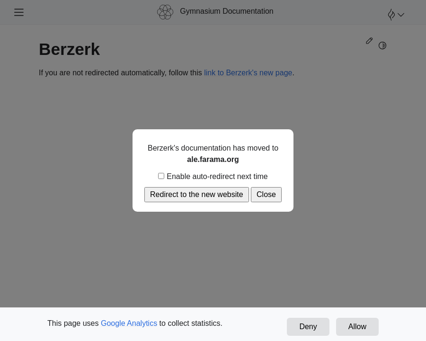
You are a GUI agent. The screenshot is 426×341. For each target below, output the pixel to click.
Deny (308, 327)
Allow (357, 327)
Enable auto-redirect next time (212, 176)
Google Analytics (129, 323)
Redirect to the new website (196, 194)
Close (266, 194)
